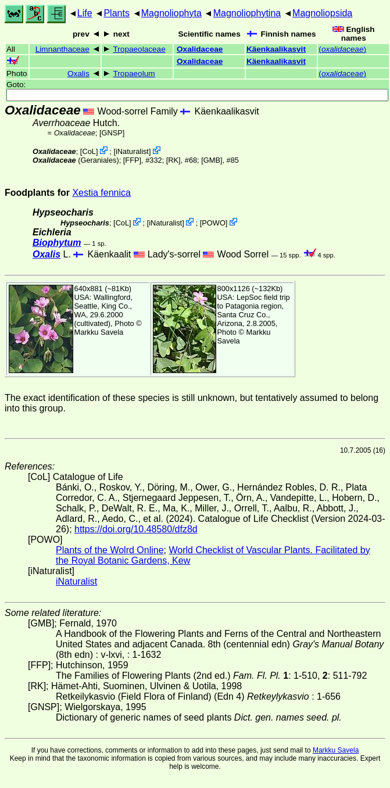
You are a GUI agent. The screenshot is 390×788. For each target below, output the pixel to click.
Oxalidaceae (200, 49)
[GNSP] (111, 132)
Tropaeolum (134, 73)
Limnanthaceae (62, 49)
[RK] (173, 160)
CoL (88, 151)
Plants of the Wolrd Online (110, 550)
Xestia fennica (101, 193)
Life (84, 13)
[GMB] (211, 160)
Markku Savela (336, 750)
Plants (116, 13)
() (342, 49)
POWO (214, 223)
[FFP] (132, 160)
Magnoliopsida (322, 13)
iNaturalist (132, 151)
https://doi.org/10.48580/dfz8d (136, 529)
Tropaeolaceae (139, 49)
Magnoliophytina (247, 13)
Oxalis (78, 73)
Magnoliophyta (171, 13)
